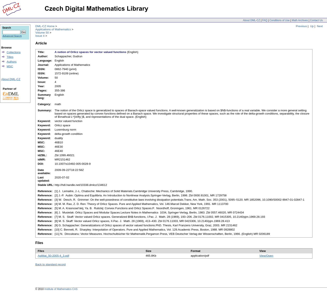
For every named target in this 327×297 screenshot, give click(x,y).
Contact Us (316, 20)
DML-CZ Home (45, 26)
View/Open (266, 255)
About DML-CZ (251, 20)
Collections (14, 52)
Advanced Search (12, 36)
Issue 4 (40, 35)
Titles (10, 57)
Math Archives (300, 20)
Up (312, 26)
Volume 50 (42, 32)
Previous (301, 26)
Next (320, 26)
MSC (10, 66)
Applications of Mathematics (53, 29)
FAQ (264, 20)
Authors (11, 61)
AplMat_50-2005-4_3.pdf (53, 255)
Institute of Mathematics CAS (61, 289)
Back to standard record (50, 264)
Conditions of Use (279, 20)
